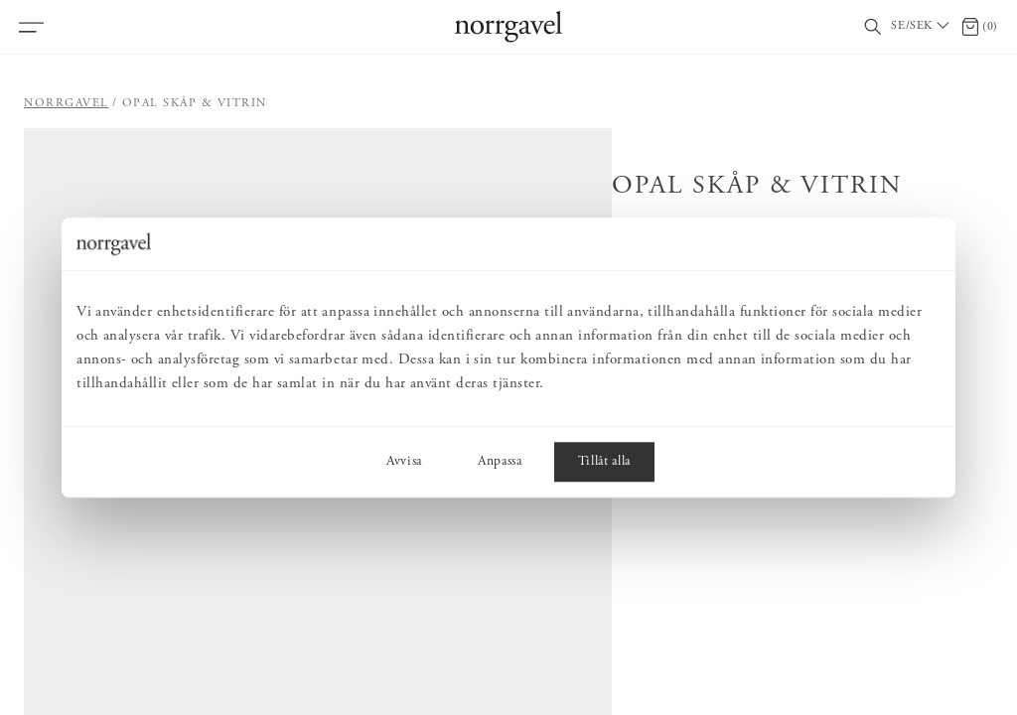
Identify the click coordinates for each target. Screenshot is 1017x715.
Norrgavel (66, 103)
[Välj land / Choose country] (921, 27)
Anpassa (500, 462)
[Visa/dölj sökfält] (873, 27)
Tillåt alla (604, 462)
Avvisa (404, 462)
